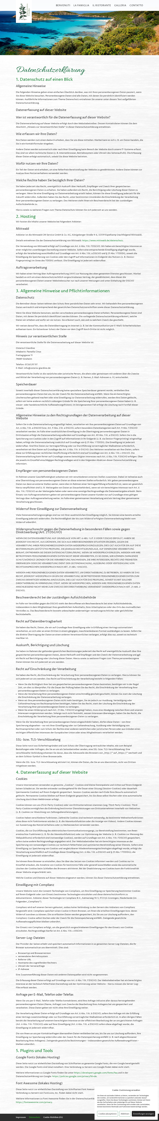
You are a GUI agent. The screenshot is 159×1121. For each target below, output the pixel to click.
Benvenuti (63, 6)
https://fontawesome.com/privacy (34, 1102)
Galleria (120, 6)
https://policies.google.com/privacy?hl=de (74, 1076)
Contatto (136, 6)
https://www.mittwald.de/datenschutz (102, 240)
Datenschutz (34, 1117)
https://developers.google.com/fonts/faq (96, 1072)
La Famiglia (81, 6)
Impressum (21, 1117)
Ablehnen (125, 1114)
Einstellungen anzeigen (143, 1114)
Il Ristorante (102, 6)
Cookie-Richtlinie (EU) (53, 1117)
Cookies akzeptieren (108, 1114)
